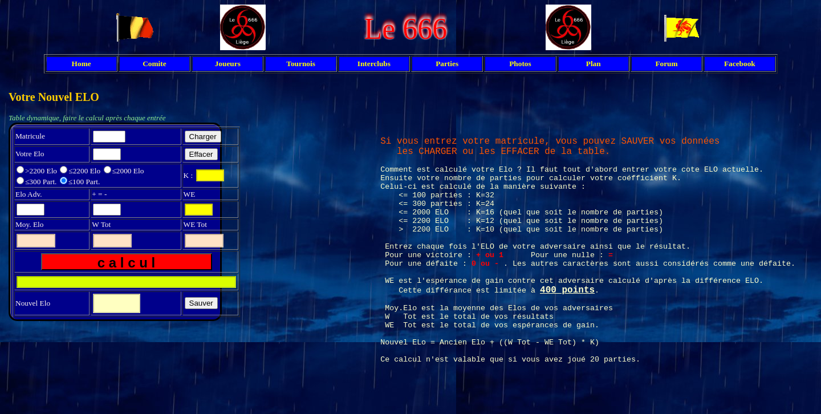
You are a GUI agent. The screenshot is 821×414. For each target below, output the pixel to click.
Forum (666, 63)
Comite (154, 63)
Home (81, 63)
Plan (593, 63)
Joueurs (228, 63)
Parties (447, 63)
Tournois (300, 63)
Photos (520, 63)
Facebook (739, 63)
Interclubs (374, 63)
